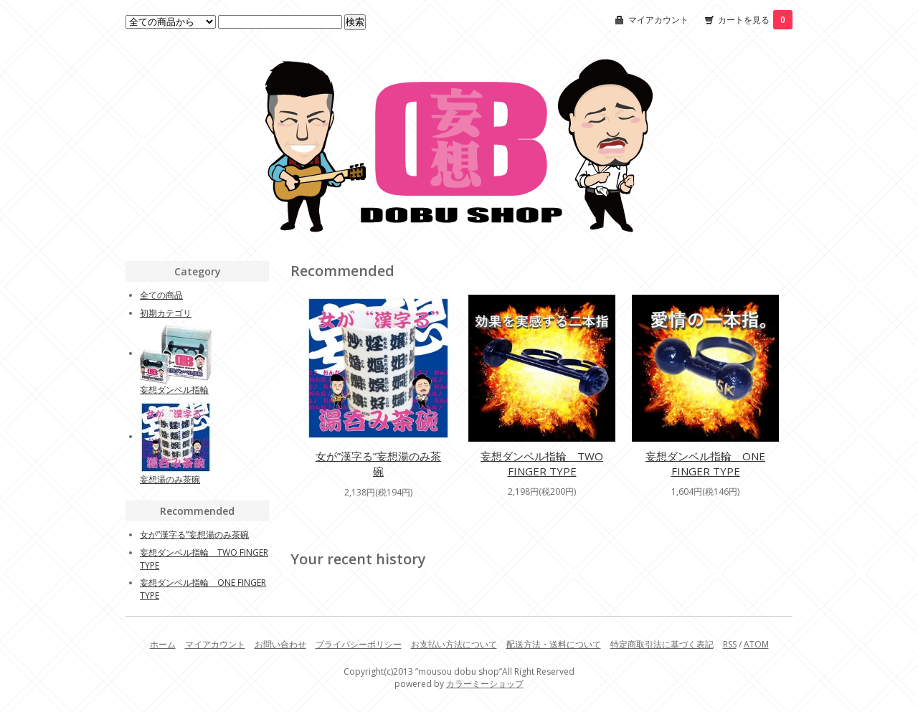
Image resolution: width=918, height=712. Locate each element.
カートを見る (755, 20)
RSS (730, 644)
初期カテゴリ (165, 313)
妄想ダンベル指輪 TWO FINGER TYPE (542, 463)
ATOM (756, 644)
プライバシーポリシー (359, 644)
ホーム (163, 644)
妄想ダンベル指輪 (174, 390)
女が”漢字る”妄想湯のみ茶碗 (378, 463)
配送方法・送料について (553, 644)
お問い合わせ (280, 644)
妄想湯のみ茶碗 (170, 479)
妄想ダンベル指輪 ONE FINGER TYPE (705, 463)
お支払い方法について (454, 644)
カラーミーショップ (485, 684)
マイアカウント (658, 20)
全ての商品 (161, 295)
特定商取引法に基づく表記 (662, 644)
